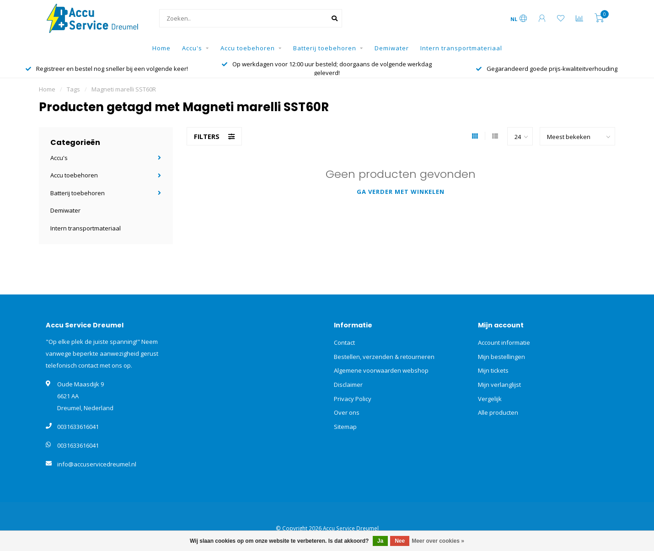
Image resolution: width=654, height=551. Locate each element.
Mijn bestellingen (501, 357)
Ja (380, 541)
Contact (344, 342)
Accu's (192, 48)
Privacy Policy (352, 399)
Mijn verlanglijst (499, 384)
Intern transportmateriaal (461, 48)
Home (161, 48)
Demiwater (392, 48)
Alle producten (498, 412)
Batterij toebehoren (324, 48)
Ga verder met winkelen (401, 191)
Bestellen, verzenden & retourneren (384, 357)
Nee (400, 541)
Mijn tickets (493, 370)
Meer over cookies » (438, 541)
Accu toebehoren (247, 48)
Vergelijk (490, 399)
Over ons (346, 412)
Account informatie (504, 342)
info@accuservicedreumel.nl (96, 464)
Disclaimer (348, 384)
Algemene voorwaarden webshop (381, 370)
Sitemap (345, 427)
